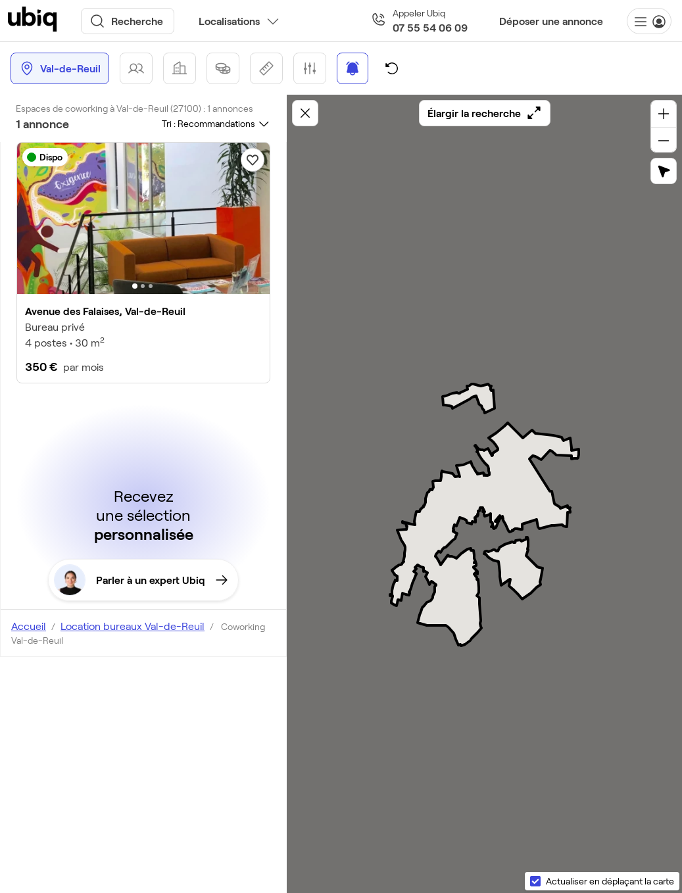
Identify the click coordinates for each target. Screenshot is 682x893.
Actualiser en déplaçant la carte (610, 880)
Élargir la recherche (484, 113)
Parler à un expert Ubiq (141, 580)
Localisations (229, 20)
